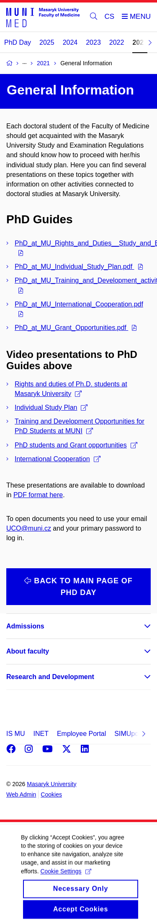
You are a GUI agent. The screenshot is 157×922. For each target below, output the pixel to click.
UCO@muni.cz (28, 528)
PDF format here (38, 494)
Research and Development (50, 676)
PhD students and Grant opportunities (76, 445)
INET (40, 733)
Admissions (25, 626)
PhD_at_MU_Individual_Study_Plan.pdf (74, 266)
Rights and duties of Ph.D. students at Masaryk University (71, 389)
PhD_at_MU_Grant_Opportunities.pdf (71, 327)
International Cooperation (57, 458)
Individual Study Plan (51, 407)
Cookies (51, 794)
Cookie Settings (65, 880)
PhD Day (17, 42)
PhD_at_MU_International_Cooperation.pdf (79, 304)
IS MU (15, 733)
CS (110, 16)
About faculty (27, 651)
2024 (70, 42)
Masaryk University (51, 784)
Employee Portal (81, 733)
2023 (93, 42)
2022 (116, 42)
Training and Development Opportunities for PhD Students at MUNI (79, 426)
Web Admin (21, 794)
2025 (46, 42)
